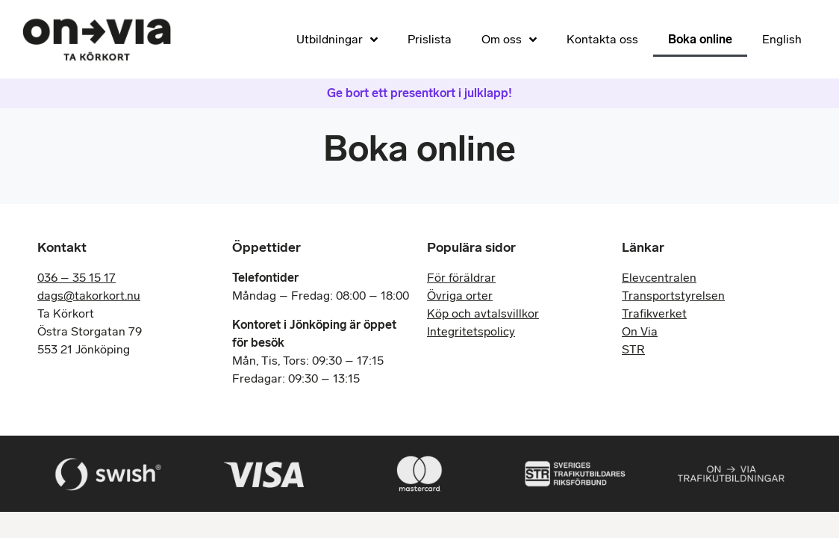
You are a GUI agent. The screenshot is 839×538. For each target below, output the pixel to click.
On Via (640, 331)
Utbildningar (337, 39)
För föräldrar (461, 277)
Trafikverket (654, 313)
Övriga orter (460, 295)
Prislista (430, 39)
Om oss (509, 39)
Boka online (700, 39)
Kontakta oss (602, 39)
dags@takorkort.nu (88, 295)
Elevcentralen (659, 277)
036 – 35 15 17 (76, 277)
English (782, 39)
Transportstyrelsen (673, 295)
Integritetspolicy (471, 331)
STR (633, 349)
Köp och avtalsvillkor (483, 313)
